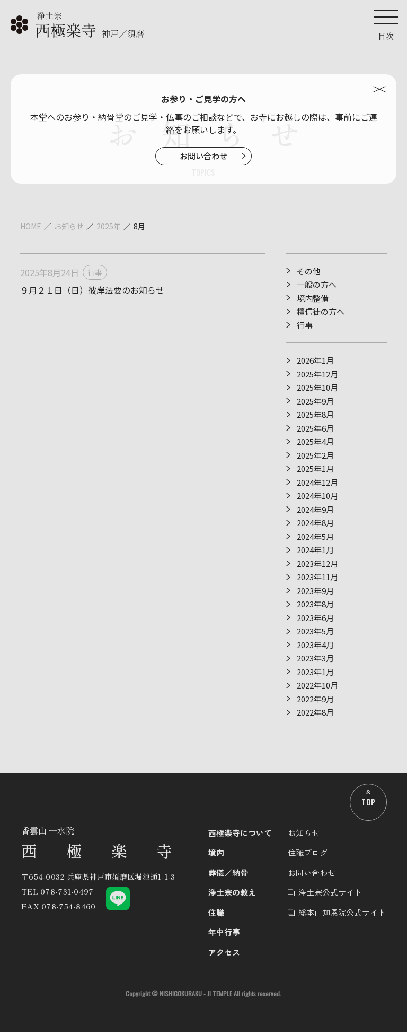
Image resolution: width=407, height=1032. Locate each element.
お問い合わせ (203, 155)
